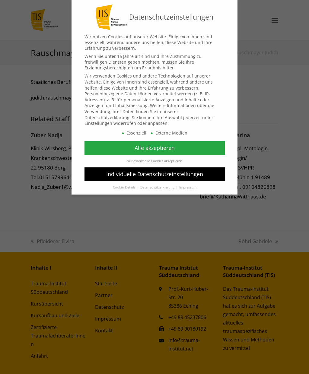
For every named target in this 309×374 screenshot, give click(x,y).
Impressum (187, 187)
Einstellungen (98, 123)
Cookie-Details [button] (124, 187)
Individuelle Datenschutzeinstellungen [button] (154, 174)
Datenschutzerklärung (106, 117)
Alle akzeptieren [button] (155, 147)
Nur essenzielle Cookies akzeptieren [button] (154, 161)
